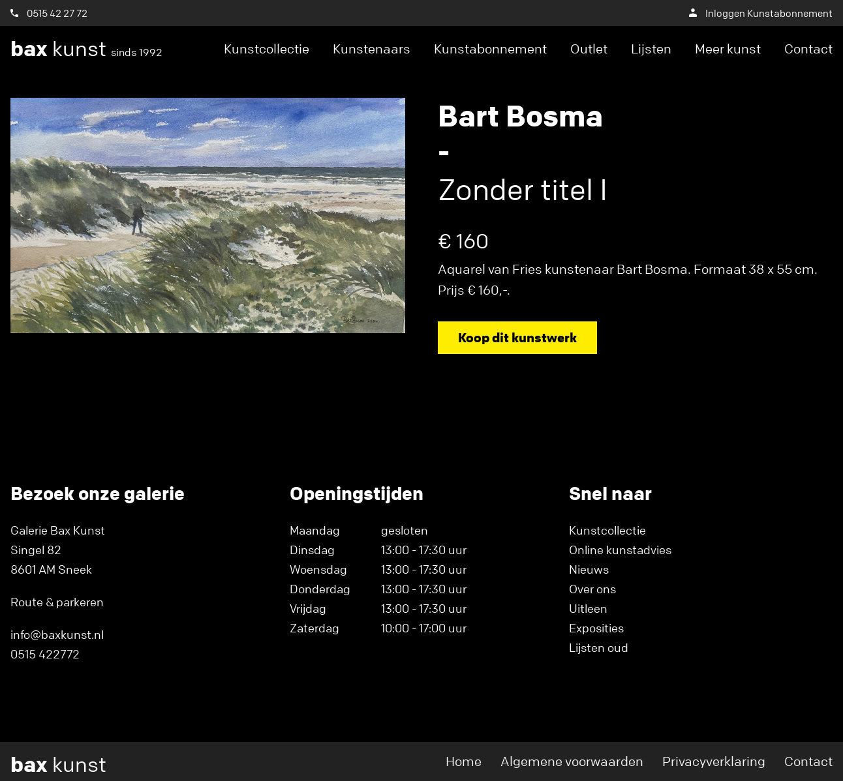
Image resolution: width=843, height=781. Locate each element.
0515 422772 (45, 654)
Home (464, 761)
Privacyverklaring (713, 761)
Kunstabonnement (490, 48)
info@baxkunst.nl (57, 634)
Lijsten (651, 48)
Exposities (596, 628)
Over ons (592, 589)
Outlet (588, 48)
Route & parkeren (57, 602)
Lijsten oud (598, 647)
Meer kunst (728, 48)
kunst (86, 49)
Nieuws (589, 569)
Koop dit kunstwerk (517, 337)
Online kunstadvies (620, 549)
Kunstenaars (371, 48)
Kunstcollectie (266, 48)
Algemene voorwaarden (571, 761)
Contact (808, 48)
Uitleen (588, 608)
